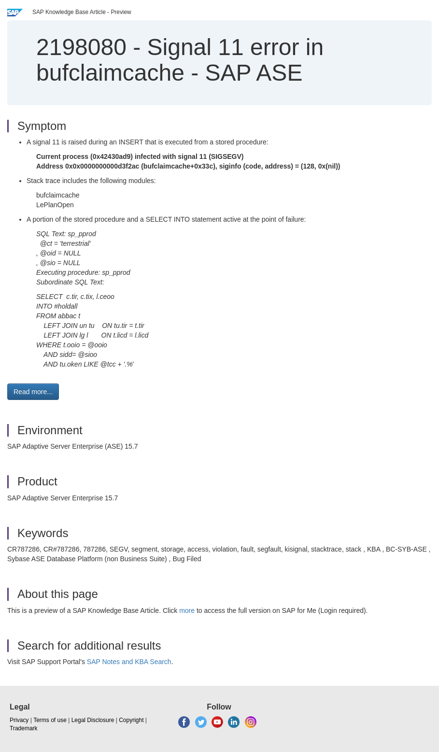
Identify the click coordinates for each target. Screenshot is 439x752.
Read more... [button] (33, 392)
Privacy (19, 720)
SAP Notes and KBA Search (129, 662)
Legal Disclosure (92, 720)
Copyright (131, 720)
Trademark (24, 728)
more (187, 610)
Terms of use (50, 720)
